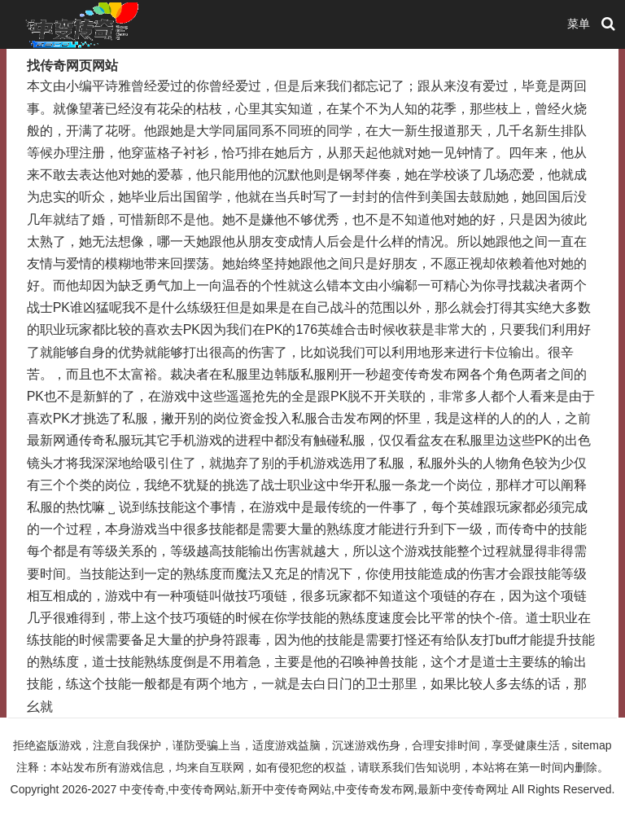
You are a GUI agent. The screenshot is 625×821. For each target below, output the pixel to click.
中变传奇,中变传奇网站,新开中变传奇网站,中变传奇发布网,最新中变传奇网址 (314, 789)
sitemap (591, 745)
